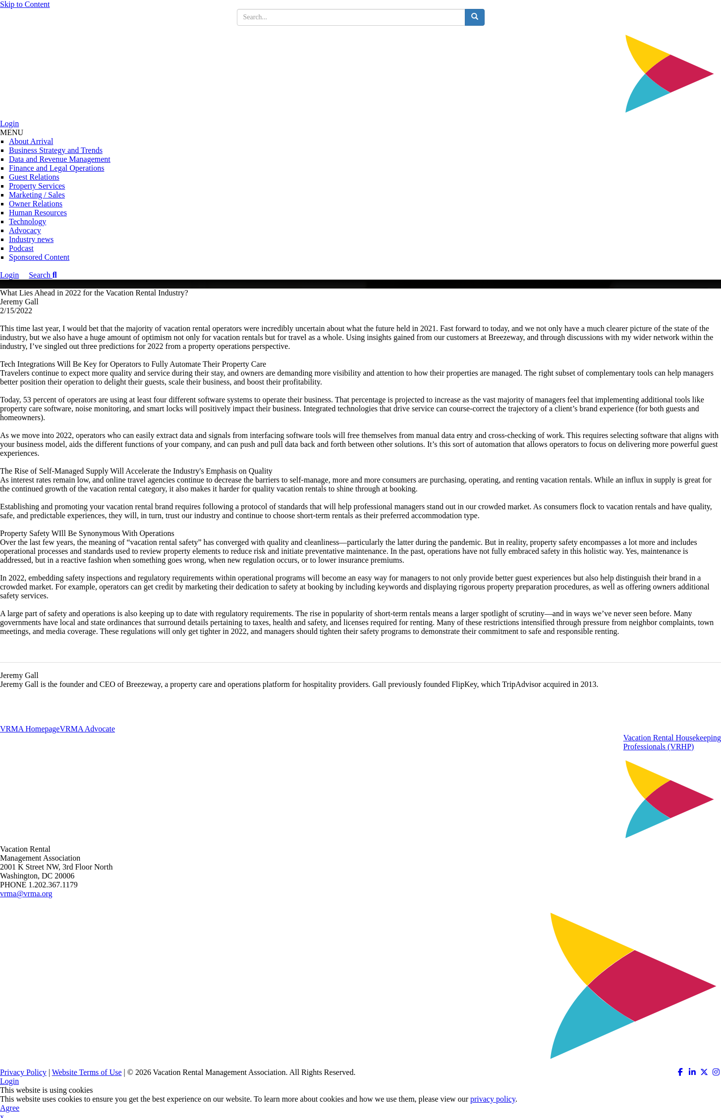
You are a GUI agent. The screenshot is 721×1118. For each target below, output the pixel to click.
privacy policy (492, 1099)
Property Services (37, 186)
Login (9, 123)
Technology (27, 221)
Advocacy (25, 230)
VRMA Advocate (87, 729)
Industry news (31, 239)
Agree (9, 1108)
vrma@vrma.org (26, 893)
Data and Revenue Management (60, 159)
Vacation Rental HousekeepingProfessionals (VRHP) (672, 742)
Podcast (21, 248)
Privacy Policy (23, 1072)
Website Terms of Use (87, 1072)
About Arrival (31, 141)
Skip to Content (25, 4)
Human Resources (38, 212)
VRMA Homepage (29, 729)
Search (42, 275)
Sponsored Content (39, 257)
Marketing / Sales (37, 195)
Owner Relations (35, 203)
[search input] (351, 17)
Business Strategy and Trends (56, 150)
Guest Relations (34, 177)
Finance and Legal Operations (56, 168)
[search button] (475, 17)
